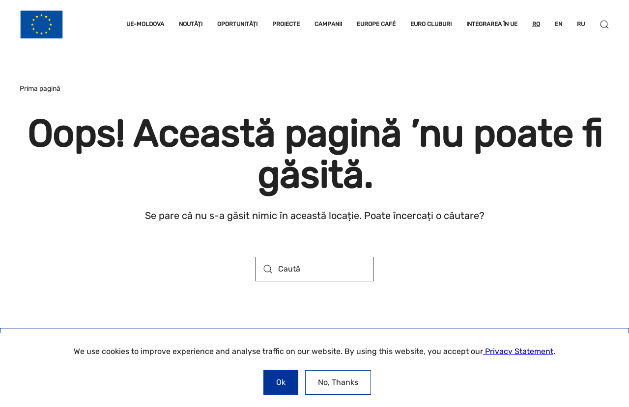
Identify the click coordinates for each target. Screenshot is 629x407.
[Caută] (314, 269)
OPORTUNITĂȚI (237, 24)
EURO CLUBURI (431, 24)
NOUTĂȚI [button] (190, 24)
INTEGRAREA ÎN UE (491, 24)
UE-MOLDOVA (145, 24)
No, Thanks (338, 382)
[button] (604, 24)
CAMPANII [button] (328, 24)
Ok (281, 382)
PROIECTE (286, 24)
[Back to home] (41, 24)
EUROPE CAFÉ (376, 24)
